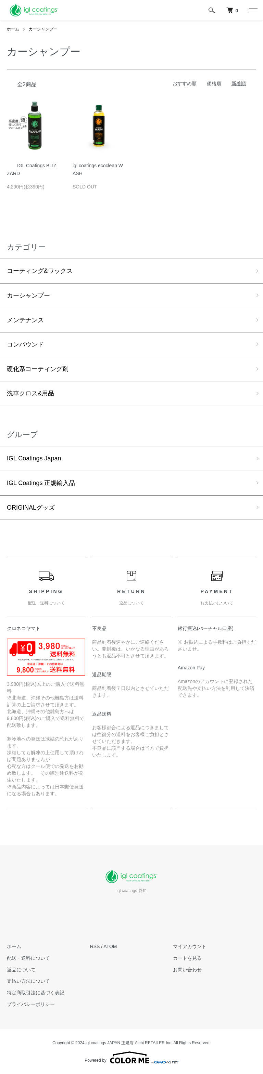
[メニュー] (252, 10)
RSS (95, 946)
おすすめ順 (185, 83)
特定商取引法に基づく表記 (35, 992)
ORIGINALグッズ (31, 507)
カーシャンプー (43, 29)
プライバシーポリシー (31, 1004)
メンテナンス (25, 320)
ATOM (110, 946)
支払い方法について (28, 981)
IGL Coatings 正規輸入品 (41, 483)
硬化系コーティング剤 (37, 369)
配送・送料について (28, 958)
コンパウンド (25, 344)
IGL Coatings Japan (34, 458)
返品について (21, 969)
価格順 (214, 83)
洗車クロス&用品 (30, 393)
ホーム (13, 29)
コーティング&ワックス (40, 270)
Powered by (131, 1057)
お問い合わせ (187, 969)
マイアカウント (189, 946)
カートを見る (187, 958)
